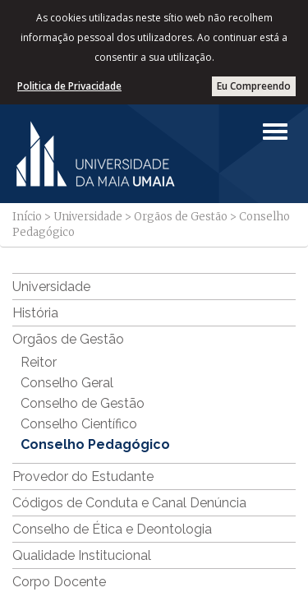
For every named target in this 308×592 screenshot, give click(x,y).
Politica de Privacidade (69, 86)
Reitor (39, 362)
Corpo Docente (59, 582)
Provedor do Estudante (83, 476)
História (35, 313)
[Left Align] (275, 131)
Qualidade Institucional (81, 555)
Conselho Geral (67, 383)
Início (27, 217)
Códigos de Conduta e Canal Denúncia (129, 503)
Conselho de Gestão (83, 403)
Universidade (87, 217)
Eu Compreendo (254, 86)
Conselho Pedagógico (95, 444)
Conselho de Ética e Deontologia (112, 529)
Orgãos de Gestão (181, 217)
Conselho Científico (79, 424)
